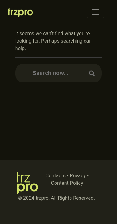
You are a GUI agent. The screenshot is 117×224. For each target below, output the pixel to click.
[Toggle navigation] (95, 12)
